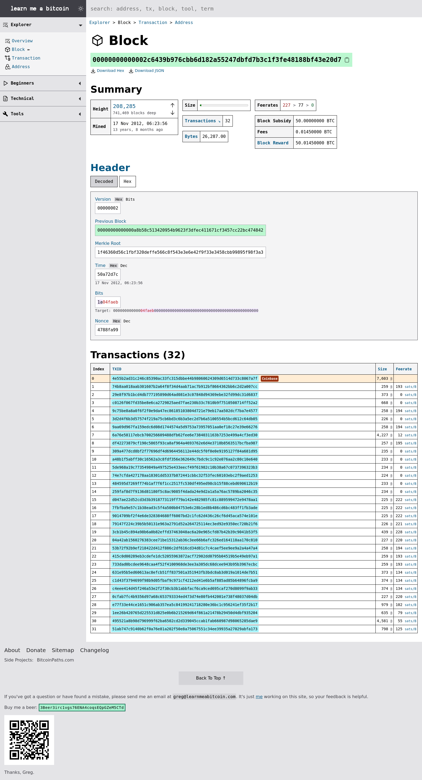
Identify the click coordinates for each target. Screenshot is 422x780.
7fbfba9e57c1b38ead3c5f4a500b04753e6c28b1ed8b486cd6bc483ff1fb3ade (184, 508)
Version (103, 199)
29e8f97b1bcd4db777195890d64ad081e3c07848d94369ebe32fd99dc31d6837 (184, 394)
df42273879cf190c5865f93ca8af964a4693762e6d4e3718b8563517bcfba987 (184, 443)
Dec (124, 265)
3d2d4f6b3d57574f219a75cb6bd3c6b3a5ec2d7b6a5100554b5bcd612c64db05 (184, 419)
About (12, 650)
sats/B (410, 387)
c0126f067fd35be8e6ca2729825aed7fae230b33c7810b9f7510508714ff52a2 (184, 403)
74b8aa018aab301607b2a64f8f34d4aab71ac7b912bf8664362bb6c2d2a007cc (184, 386)
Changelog (94, 650)
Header (110, 167)
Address (184, 22)
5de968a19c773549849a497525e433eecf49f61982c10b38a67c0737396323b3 (184, 467)
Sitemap (63, 650)
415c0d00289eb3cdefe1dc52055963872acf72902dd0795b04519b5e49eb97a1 (184, 556)
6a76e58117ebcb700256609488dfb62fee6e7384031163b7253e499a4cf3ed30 (184, 435)
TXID (116, 369)
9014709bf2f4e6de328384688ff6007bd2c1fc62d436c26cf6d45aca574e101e (184, 516)
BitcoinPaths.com (55, 660)
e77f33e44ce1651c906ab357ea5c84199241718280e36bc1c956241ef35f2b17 (184, 605)
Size (382, 369)
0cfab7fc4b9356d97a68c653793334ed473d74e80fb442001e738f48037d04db (184, 596)
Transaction (153, 22)
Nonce (102, 320)
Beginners (22, 83)
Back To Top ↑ (211, 678)
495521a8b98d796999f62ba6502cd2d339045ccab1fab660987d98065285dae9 (184, 621)
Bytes (191, 136)
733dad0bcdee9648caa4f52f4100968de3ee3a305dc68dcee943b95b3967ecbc (184, 564)
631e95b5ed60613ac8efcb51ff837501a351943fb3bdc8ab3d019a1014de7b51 (184, 572)
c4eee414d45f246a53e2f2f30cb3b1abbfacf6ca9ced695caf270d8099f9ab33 (184, 588)
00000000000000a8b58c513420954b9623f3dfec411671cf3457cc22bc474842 (180, 230)
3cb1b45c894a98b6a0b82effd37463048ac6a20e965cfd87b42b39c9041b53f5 (184, 532)
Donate (36, 650)
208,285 (124, 106)
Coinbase (269, 379)
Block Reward (273, 142)
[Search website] (254, 8)
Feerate (404, 369)
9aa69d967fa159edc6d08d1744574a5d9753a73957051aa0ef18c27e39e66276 (184, 427)
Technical (22, 98)
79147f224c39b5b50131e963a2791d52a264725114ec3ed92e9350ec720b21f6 (184, 524)
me (259, 696)
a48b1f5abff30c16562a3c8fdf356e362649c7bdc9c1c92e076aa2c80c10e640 (184, 459)
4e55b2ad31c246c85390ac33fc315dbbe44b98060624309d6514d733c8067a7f (184, 378)
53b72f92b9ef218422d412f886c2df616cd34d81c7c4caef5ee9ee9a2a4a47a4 (184, 548)
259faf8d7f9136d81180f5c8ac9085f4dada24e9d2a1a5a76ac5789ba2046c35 (184, 491)
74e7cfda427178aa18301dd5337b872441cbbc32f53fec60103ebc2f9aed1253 (184, 475)
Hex (128, 181)
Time (100, 265)
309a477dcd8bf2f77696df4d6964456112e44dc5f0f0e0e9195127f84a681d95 (184, 451)
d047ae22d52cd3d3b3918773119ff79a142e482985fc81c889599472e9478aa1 (184, 499)
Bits (130, 199)
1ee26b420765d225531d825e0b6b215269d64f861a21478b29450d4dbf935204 (184, 613)
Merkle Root (108, 243)
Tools (17, 113)
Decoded (104, 181)
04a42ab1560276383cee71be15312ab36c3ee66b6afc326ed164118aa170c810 (184, 540)
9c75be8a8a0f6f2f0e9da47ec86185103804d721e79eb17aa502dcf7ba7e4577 (184, 411)
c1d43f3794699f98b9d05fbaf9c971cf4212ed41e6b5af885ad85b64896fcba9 (184, 580)
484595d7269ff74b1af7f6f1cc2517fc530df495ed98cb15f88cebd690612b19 (184, 483)
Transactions (200, 120)
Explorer (99, 22)
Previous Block (110, 221)
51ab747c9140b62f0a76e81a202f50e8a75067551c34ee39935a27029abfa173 (184, 629)
